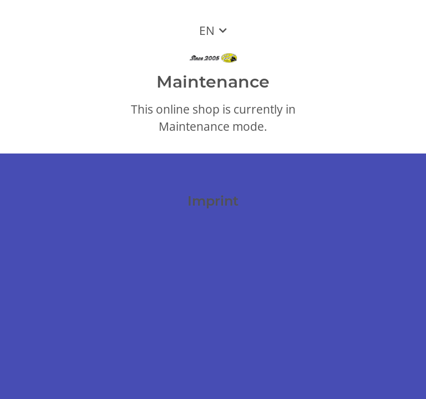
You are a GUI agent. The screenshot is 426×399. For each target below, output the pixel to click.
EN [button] (207, 30)
